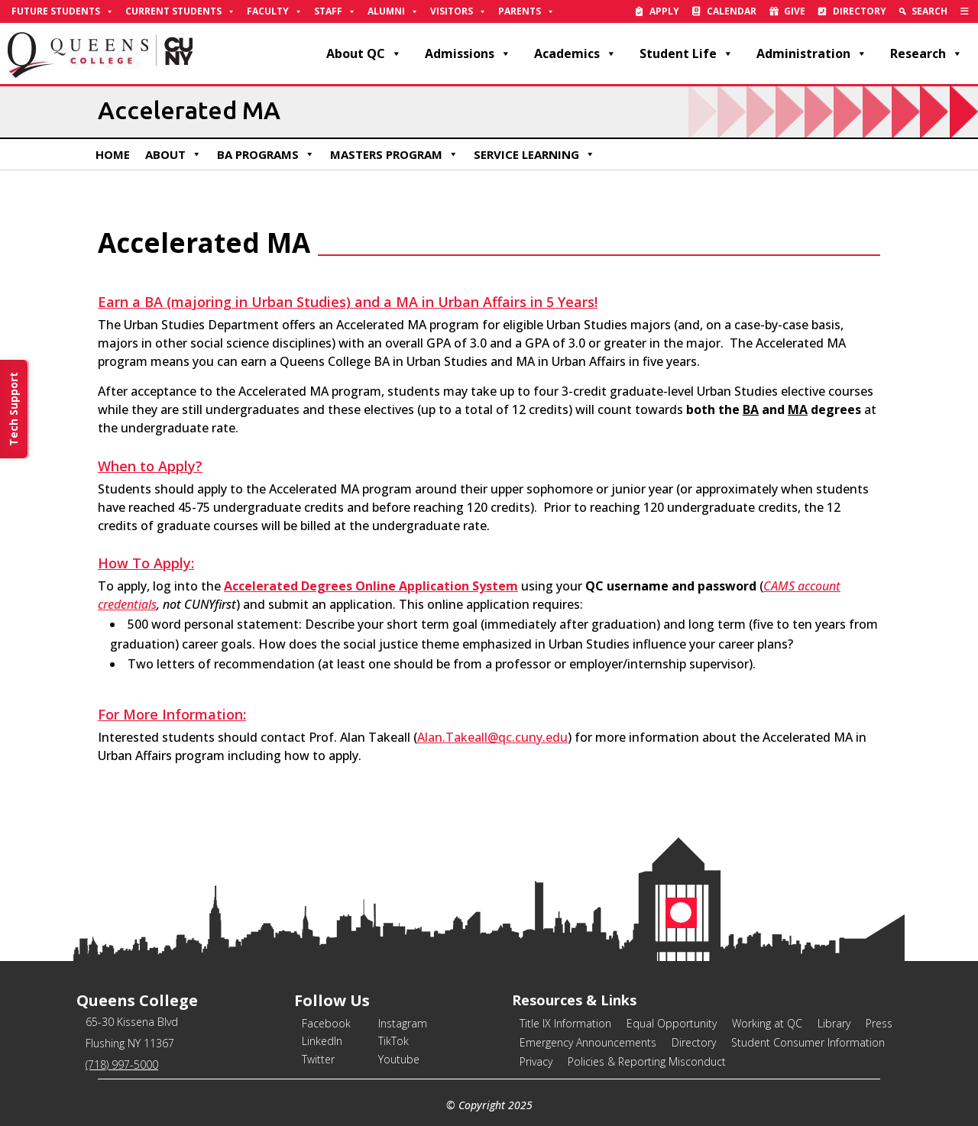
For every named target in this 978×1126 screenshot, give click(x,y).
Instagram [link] (402, 1023)
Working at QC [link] (767, 1023)
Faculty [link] (275, 11)
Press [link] (879, 1023)
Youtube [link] (398, 1059)
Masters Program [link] (394, 154)
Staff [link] (335, 11)
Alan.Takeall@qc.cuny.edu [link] (492, 737)
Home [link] (113, 154)
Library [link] (834, 1023)
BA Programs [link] (266, 154)
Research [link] (926, 53)
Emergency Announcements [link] (588, 1042)
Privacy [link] (536, 1061)
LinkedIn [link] (322, 1041)
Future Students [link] (62, 11)
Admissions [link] (468, 53)
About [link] (173, 154)
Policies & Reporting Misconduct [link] (647, 1061)
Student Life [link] (687, 53)
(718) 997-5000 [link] (122, 1064)
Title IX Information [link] (565, 1023)
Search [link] (929, 11)
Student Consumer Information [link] (808, 1042)
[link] (964, 11)
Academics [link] (575, 53)
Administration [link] (811, 53)
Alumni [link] (393, 11)
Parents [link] (526, 11)
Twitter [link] (318, 1059)
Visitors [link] (458, 11)
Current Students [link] (180, 11)
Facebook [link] (326, 1023)
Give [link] (794, 11)
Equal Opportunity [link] (672, 1023)
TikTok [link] (393, 1041)
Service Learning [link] (534, 154)
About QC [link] (364, 53)
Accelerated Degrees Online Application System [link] (371, 586)
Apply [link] (664, 11)
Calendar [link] (731, 11)
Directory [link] (859, 11)
